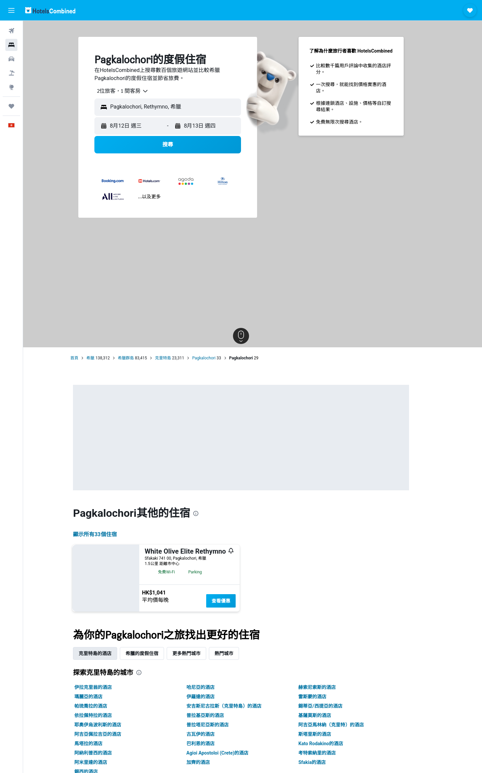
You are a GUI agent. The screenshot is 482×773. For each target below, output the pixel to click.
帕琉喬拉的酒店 (102, 706)
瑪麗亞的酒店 (100, 696)
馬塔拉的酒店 (100, 743)
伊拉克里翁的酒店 (105, 687)
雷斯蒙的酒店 (324, 696)
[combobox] (132, 91)
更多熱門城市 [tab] (198, 653)
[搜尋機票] (11, 31)
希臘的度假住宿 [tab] (153, 653)
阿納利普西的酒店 (105, 753)
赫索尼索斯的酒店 (328, 687)
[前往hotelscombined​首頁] (50, 10)
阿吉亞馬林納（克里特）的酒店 (343, 724)
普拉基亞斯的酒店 (216, 715)
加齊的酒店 (209, 762)
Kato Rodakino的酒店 (332, 743)
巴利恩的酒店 (212, 743)
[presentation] (207, 513)
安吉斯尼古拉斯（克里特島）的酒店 (235, 706)
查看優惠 (232, 601)
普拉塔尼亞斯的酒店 (219, 724)
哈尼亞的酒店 (212, 687)
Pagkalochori (215, 358)
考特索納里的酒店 (328, 753)
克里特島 (174, 358)
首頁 (86, 358)
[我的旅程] (11, 106)
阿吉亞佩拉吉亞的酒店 (109, 734)
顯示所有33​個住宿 (106, 534)
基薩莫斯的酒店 (326, 715)
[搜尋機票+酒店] (11, 73)
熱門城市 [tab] (235, 653)
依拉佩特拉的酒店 (105, 715)
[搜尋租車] (11, 59)
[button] (11, 10)
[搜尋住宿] (11, 45)
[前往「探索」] (11, 87)
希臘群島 (137, 358)
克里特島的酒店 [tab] (106, 653)
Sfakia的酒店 (323, 762)
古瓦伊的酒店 (212, 734)
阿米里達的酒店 (102, 762)
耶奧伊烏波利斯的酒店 (109, 724)
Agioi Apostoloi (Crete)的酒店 (229, 753)
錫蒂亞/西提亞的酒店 (332, 706)
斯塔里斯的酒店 (326, 734)
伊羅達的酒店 (212, 696)
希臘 (102, 358)
